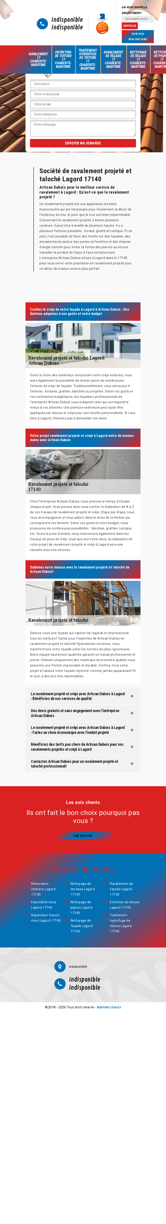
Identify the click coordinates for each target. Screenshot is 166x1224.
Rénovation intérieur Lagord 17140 (43, 889)
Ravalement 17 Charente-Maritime (38, 59)
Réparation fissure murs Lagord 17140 (46, 917)
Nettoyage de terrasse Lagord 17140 (83, 889)
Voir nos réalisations (138, 36)
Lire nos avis (83, 835)
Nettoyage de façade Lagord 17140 (82, 926)
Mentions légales (109, 1007)
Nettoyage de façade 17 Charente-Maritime (138, 59)
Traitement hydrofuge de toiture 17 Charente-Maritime (87, 59)
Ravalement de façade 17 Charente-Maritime (113, 59)
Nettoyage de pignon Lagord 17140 (81, 907)
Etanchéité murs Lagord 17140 (43, 904)
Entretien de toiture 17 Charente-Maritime (63, 59)
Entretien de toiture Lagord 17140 (125, 904)
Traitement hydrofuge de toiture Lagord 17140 (120, 923)
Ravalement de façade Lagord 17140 (121, 889)
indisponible (67, 20)
